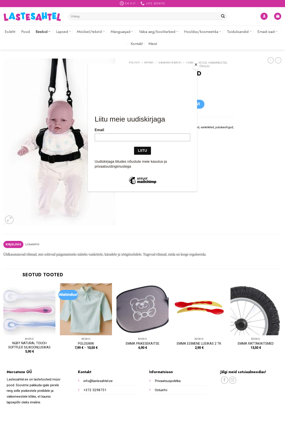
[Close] (196, 65)
